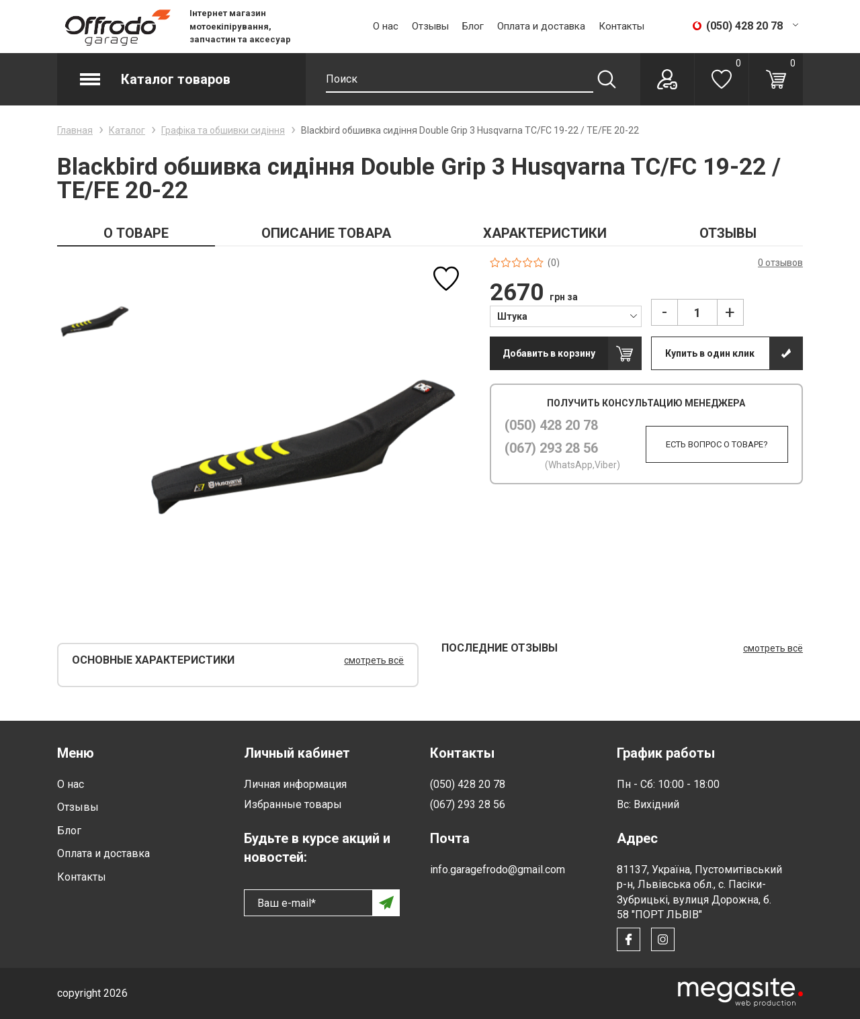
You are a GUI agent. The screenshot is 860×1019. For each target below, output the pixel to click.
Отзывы (430, 26)
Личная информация (295, 784)
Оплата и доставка (541, 26)
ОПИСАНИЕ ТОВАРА (326, 233)
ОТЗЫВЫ (728, 233)
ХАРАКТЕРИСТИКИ (545, 233)
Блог (473, 26)
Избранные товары (293, 804)
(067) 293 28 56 (551, 448)
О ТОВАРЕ (136, 233)
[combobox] (566, 316)
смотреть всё (374, 660)
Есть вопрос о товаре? (713, 444)
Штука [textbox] (512, 316)
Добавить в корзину (549, 353)
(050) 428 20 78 (551, 425)
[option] (94, 320)
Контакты (621, 26)
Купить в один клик (710, 353)
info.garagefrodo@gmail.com (497, 869)
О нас (385, 26)
